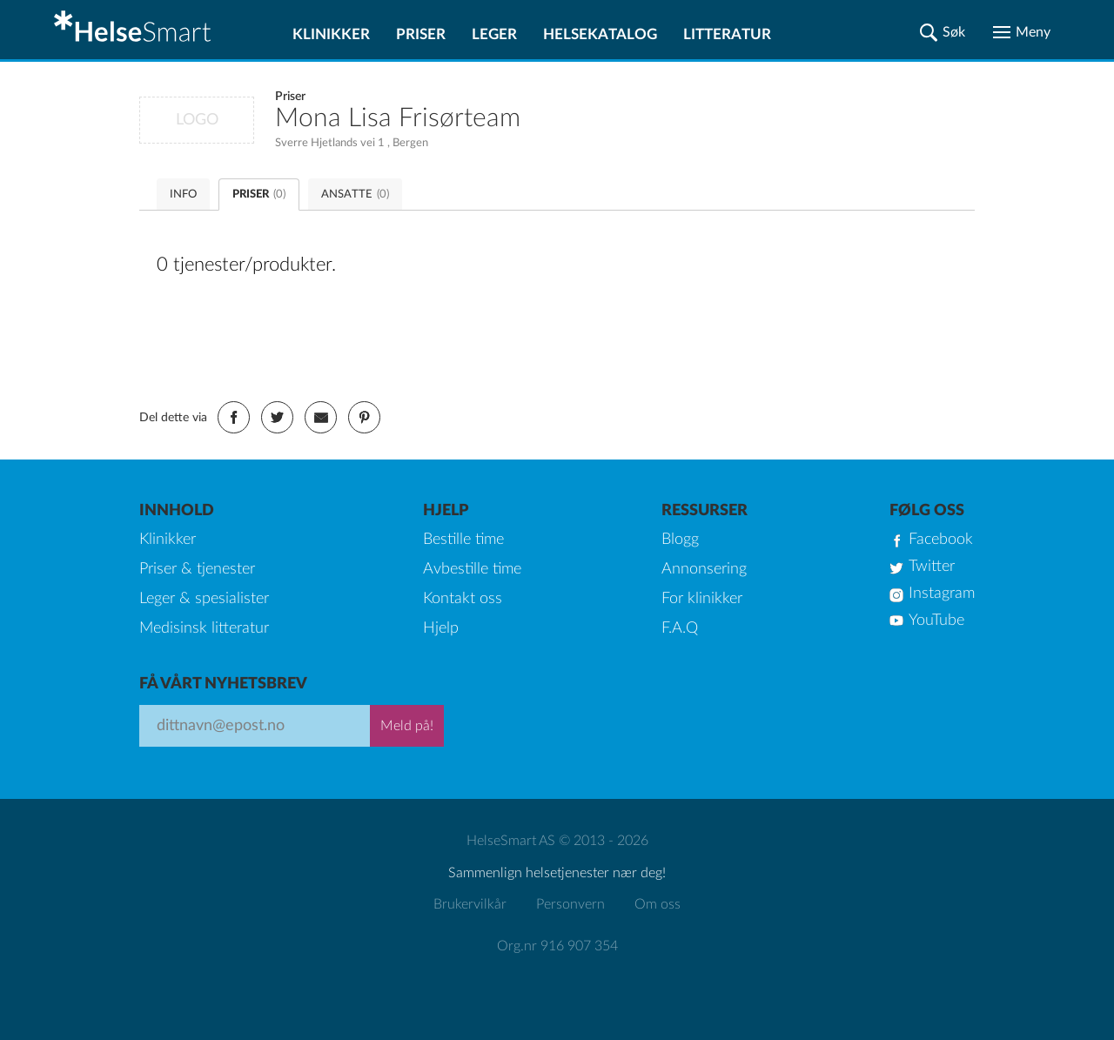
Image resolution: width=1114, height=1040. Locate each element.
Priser (421, 34)
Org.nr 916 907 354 (557, 946)
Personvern (570, 904)
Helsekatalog (600, 34)
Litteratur (727, 34)
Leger (494, 34)
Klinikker (331, 34)
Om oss (657, 904)
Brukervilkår (470, 904)
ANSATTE (355, 194)
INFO (183, 194)
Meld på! (406, 726)
